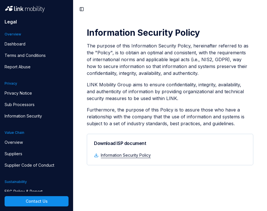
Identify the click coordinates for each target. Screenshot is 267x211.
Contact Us (37, 201)
